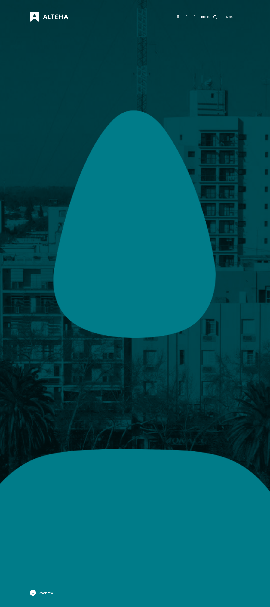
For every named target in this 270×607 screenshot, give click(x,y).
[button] (208, 16)
